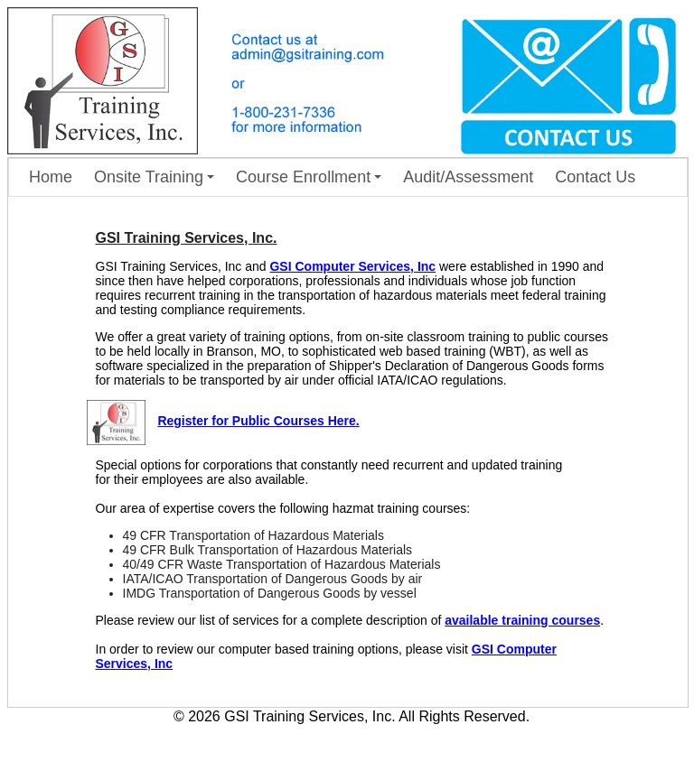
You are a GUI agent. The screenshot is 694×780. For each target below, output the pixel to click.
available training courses (522, 620)
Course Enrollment (308, 177)
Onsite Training (154, 177)
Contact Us (595, 177)
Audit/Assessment (468, 177)
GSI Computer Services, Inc (352, 266)
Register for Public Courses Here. (258, 420)
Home (50, 177)
